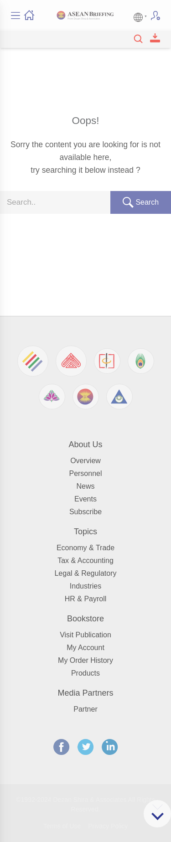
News (85, 486)
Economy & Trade (85, 548)
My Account (85, 647)
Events (85, 499)
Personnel (85, 473)
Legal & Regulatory (85, 573)
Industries (85, 586)
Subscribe (155, 15)
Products (85, 673)
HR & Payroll (86, 599)
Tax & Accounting (85, 560)
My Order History (85, 660)
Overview (85, 461)
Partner (85, 709)
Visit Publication (85, 635)
